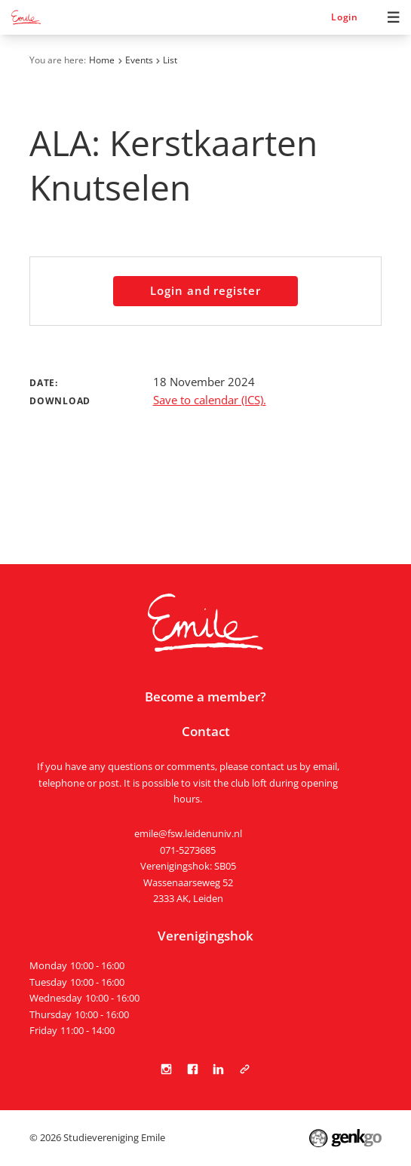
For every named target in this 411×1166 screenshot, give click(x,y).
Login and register (205, 291)
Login (344, 17)
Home (102, 60)
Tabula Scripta (244, 1069)
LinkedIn (218, 1069)
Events (139, 60)
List (170, 60)
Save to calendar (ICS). (209, 400)
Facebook (192, 1069)
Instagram (166, 1069)
